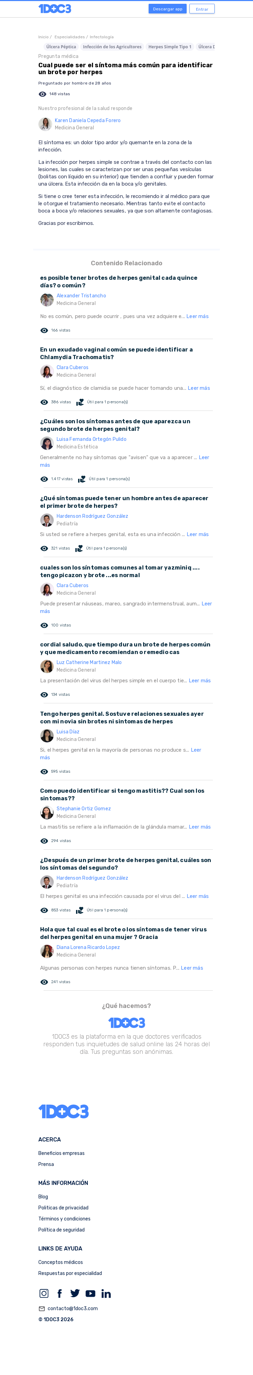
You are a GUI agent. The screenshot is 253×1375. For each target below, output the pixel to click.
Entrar (202, 9)
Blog (43, 1197)
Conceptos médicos (60, 1262)
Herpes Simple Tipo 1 (169, 47)
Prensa (46, 1164)
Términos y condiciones (64, 1219)
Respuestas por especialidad (70, 1273)
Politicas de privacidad (63, 1208)
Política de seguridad (61, 1230)
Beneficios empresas (61, 1153)
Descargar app (167, 9)
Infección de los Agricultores (112, 47)
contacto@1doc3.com (68, 1308)
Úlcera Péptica (61, 47)
